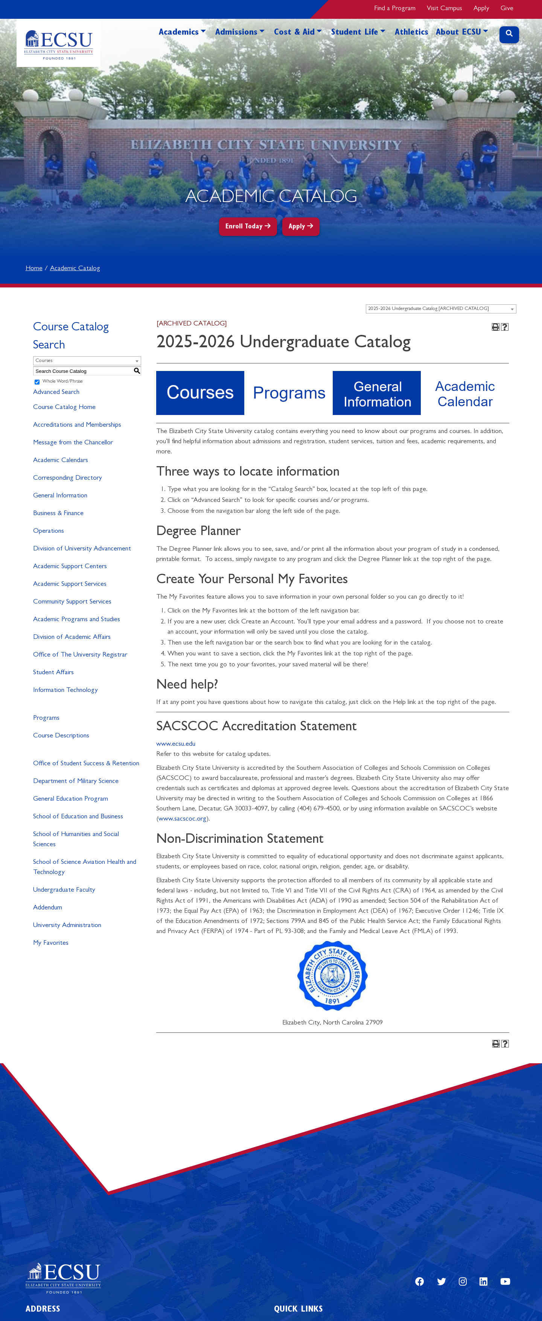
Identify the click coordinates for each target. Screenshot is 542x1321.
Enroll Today (244, 227)
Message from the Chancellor (73, 443)
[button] (203, 44)
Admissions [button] (236, 33)
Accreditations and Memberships (77, 425)
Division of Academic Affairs (72, 637)
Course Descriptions (61, 736)
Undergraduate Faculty (64, 890)
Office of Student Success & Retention (86, 764)
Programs (46, 718)
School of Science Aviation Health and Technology (84, 867)
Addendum (47, 908)
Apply (481, 9)
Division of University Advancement (82, 549)
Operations (48, 531)
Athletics (411, 33)
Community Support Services (72, 602)
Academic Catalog (75, 269)
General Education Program (70, 799)
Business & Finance (58, 514)
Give (507, 9)
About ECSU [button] (458, 33)
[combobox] (441, 308)
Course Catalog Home (64, 407)
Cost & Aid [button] (294, 33)
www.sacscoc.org (182, 819)
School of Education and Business (78, 817)
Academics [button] (179, 33)
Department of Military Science (76, 781)
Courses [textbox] (43, 361)
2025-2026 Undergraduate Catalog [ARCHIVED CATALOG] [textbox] (428, 309)
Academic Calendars (60, 461)
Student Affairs (53, 673)
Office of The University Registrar (80, 655)
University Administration (67, 926)
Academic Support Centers (70, 567)
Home (34, 269)
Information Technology (65, 690)
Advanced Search (56, 392)
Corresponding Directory (67, 478)
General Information (60, 496)
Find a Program (395, 9)
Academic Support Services (70, 584)
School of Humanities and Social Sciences (76, 840)
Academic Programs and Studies (76, 620)
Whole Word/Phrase (63, 382)
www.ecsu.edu (175, 744)
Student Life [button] (354, 33)
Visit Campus (444, 9)
